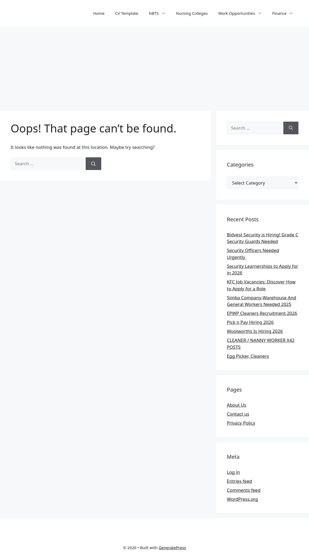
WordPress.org (242, 499)
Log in (233, 472)
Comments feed (243, 490)
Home (99, 13)
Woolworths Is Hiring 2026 (255, 331)
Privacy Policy (241, 423)
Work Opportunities (242, 13)
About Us (236, 405)
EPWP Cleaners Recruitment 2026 (262, 313)
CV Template (126, 13)
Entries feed (239, 481)
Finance (285, 13)
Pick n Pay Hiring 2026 (250, 322)
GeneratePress (172, 547)
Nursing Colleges (192, 13)
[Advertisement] (154, 66)
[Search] (93, 163)
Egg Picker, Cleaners (248, 356)
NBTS (160, 13)
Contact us (238, 414)
